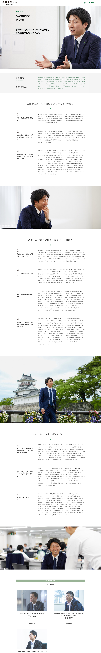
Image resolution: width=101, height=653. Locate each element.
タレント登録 (81, 3)
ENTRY (91, 3)
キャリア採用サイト (9, 4)
